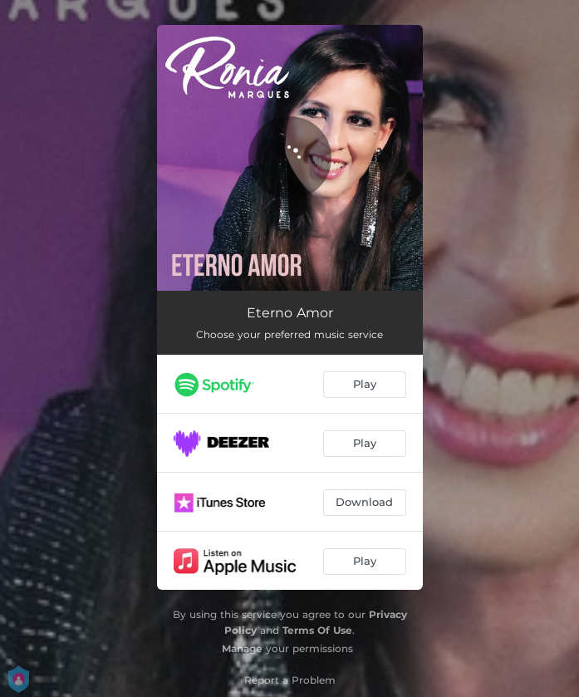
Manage (242, 648)
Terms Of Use (317, 630)
